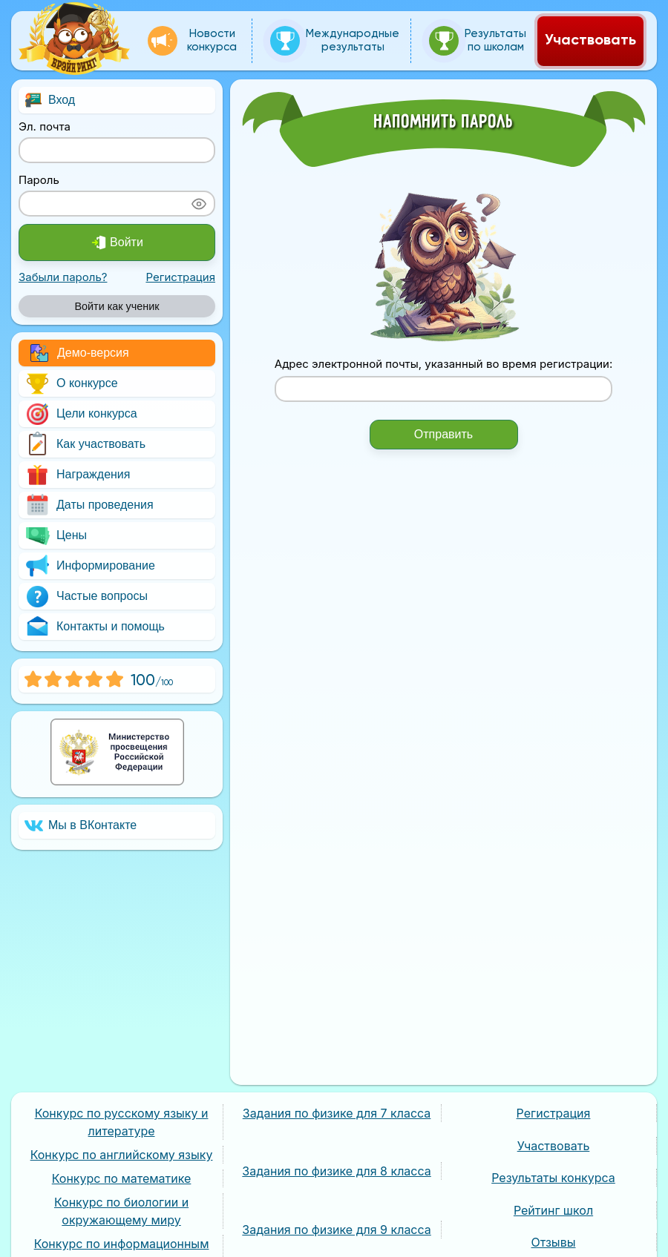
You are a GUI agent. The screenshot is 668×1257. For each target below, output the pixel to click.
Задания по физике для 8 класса (336, 1171)
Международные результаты (334, 41)
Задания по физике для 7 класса (337, 1113)
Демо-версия (79, 353)
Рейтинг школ (553, 1210)
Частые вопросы (86, 597)
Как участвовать (84, 445)
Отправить (443, 434)
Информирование (89, 566)
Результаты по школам (477, 41)
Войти (117, 242)
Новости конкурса (192, 41)
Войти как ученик (116, 306)
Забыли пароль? (63, 277)
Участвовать (590, 40)
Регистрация (180, 277)
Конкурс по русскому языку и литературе (122, 1122)
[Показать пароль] (199, 204)
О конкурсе (71, 384)
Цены (55, 536)
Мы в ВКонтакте (80, 825)
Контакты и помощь (94, 627)
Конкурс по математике (121, 1178)
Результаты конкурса (553, 1177)
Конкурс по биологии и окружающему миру (121, 1211)
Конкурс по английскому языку (121, 1154)
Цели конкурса (80, 414)
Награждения (77, 475)
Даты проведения (89, 505)
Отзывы (553, 1242)
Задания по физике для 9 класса (336, 1229)
